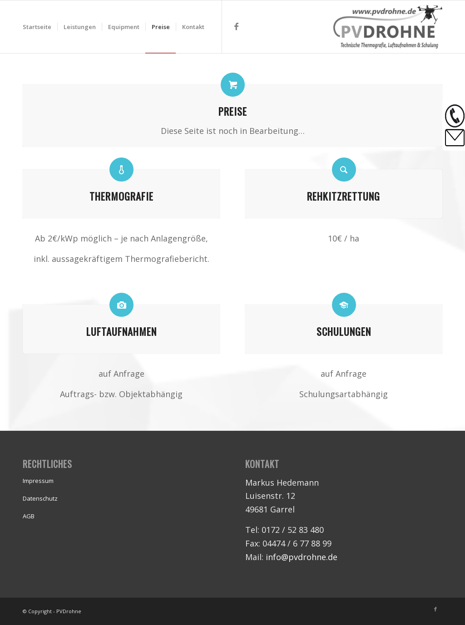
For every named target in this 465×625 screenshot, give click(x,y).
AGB (29, 516)
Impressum (38, 481)
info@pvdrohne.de (301, 556)
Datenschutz (40, 498)
